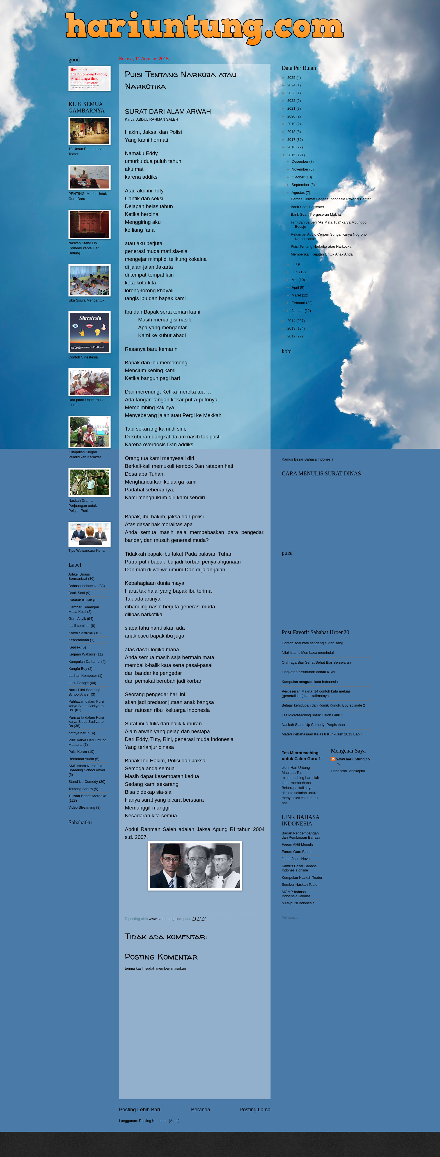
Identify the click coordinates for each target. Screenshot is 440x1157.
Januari (298, 311)
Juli (295, 264)
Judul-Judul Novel (296, 859)
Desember (300, 161)
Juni (295, 272)
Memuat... (290, 917)
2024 (291, 85)
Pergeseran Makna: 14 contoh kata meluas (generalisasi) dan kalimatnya (316, 693)
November (300, 169)
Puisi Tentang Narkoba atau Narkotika (321, 246)
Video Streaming (81, 807)
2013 (291, 328)
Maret (297, 295)
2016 (291, 147)
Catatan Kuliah (80, 600)
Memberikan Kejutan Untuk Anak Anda (321, 254)
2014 (291, 321)
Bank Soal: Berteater (307, 207)
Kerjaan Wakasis (81, 654)
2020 (291, 116)
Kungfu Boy (77, 668)
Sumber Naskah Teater (300, 884)
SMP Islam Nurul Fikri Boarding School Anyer (86, 768)
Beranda (200, 1109)
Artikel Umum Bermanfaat (79, 576)
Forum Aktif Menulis (297, 844)
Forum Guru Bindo (296, 852)
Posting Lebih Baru (140, 1109)
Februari (299, 303)
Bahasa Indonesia (82, 586)
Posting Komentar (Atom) (159, 1121)
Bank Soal (76, 593)
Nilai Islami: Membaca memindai (308, 652)
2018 (291, 132)
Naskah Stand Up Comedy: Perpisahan (313, 725)
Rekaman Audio (81, 759)
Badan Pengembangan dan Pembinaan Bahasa (301, 835)
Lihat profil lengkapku (348, 771)
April (296, 287)
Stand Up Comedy (83, 781)
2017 (291, 139)
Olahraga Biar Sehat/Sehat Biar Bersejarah (316, 662)
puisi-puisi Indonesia (298, 903)
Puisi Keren (77, 751)
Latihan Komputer (82, 675)
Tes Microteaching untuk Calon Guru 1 (312, 715)
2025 (291, 77)
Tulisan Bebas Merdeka (87, 796)
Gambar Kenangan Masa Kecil (83, 609)
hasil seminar (79, 626)
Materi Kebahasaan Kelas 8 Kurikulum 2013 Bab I (322, 734)
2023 (291, 93)
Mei (295, 280)
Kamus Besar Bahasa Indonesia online (299, 868)
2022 (291, 100)
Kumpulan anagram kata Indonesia (310, 682)
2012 (291, 336)
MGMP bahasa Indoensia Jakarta (296, 894)
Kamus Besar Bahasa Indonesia (307, 459)
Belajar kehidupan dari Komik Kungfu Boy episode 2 (323, 705)
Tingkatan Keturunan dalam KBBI (308, 672)
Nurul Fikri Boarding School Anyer (84, 692)
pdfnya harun (79, 733)
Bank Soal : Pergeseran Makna (316, 214)
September (301, 185)
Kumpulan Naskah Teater (302, 877)
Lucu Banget (78, 683)
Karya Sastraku (80, 633)
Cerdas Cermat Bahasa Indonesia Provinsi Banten (331, 199)
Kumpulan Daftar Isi (84, 661)
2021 (291, 108)
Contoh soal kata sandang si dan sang (312, 643)
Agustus (299, 192)
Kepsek (74, 647)
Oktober (298, 177)
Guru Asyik (77, 619)
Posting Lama (255, 1109)
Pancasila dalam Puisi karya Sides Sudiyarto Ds (86, 721)
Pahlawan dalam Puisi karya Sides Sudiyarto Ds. (86, 705)
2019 (291, 124)
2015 (291, 155)
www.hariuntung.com (353, 761)
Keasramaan (78, 640)
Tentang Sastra (80, 789)
